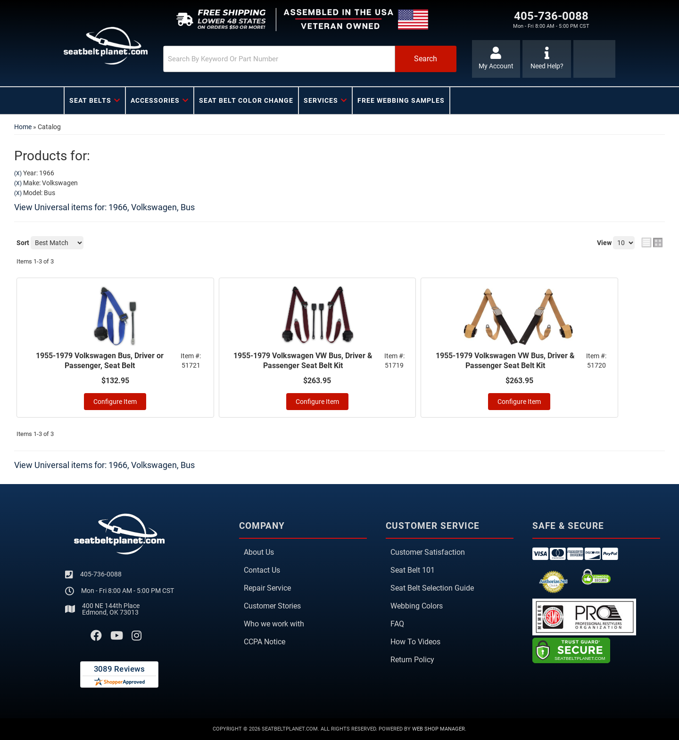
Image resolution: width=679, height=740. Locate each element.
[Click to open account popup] (496, 59)
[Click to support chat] (546, 59)
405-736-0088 (101, 574)
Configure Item (115, 401)
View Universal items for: (104, 207)
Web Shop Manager (438, 729)
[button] (309, 59)
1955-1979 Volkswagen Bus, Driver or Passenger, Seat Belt (100, 360)
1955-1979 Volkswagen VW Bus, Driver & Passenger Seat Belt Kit (303, 360)
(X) (18, 173)
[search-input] (279, 59)
